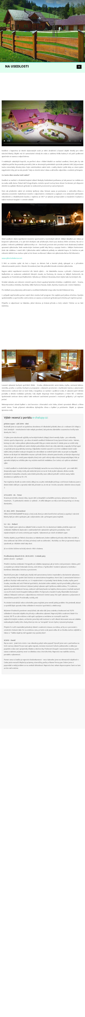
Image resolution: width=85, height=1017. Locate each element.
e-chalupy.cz (39, 417)
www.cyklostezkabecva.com (12, 258)
